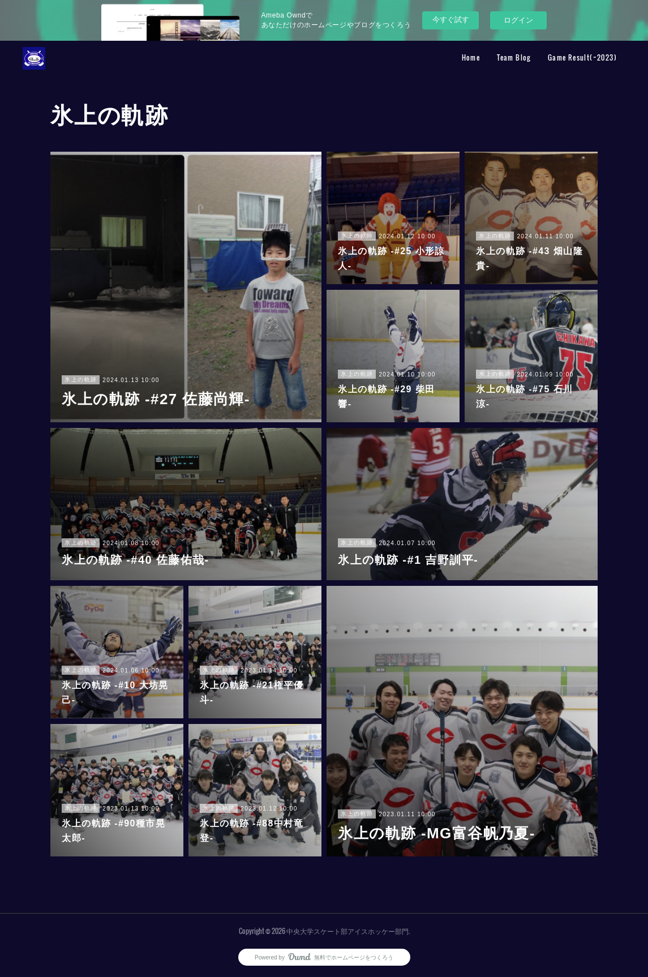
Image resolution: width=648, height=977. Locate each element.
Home (471, 57)
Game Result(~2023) (582, 57)
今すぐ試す (450, 19)
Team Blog (514, 57)
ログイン (518, 20)
